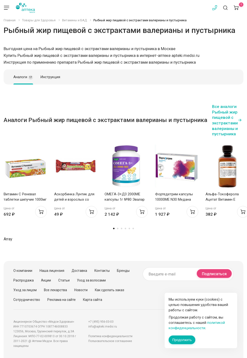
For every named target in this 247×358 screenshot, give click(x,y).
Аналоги (23, 77)
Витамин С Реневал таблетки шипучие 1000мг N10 (25, 199)
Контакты (102, 271)
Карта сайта (92, 300)
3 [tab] (121, 228)
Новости (81, 290)
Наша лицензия (52, 271)
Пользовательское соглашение (110, 341)
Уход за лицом (25, 290)
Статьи (64, 280)
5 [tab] (129, 228)
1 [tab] (114, 228)
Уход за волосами (91, 280)
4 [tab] (125, 228)
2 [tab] (117, 228)
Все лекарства (55, 290)
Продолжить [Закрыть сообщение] (182, 340)
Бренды (123, 271)
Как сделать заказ (109, 290)
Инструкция (50, 77)
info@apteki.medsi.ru (102, 326)
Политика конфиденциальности (110, 336)
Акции (46, 280)
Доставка (79, 271)
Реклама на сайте (61, 300)
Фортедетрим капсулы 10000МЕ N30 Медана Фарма (174, 199)
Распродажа (23, 280)
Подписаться (214, 274)
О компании (22, 271)
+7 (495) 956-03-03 (101, 321)
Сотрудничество (26, 300)
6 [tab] (133, 228)
